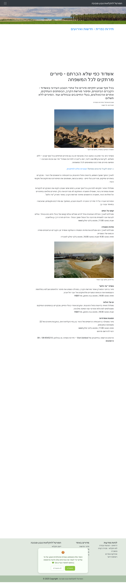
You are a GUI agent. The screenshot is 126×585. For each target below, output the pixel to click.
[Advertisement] (73, 51)
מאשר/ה (70, 568)
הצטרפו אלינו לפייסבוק (77, 169)
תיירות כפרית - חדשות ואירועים (92, 29)
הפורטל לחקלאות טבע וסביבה (107, 3)
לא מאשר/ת (57, 568)
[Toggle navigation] (5, 3)
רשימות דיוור (112, 557)
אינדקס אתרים (111, 554)
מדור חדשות (84, 546)
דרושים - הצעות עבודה (108, 545)
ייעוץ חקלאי (56, 546)
